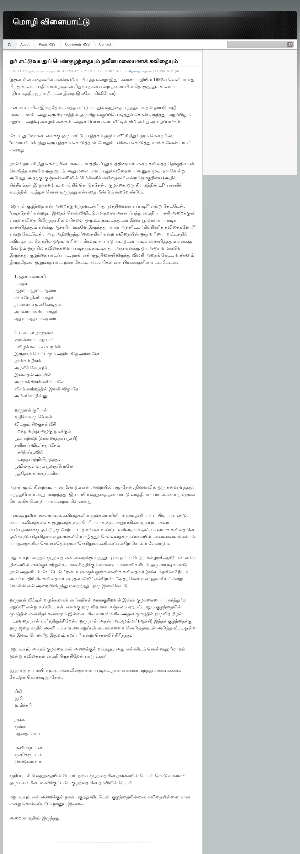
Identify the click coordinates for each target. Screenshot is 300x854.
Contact (105, 44)
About (24, 44)
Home (10, 44)
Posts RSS (47, 44)
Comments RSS (77, 44)
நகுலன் (147, 71)
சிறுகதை (134, 71)
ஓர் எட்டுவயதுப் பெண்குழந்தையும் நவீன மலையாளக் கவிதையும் (93, 61)
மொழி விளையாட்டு (51, 21)
